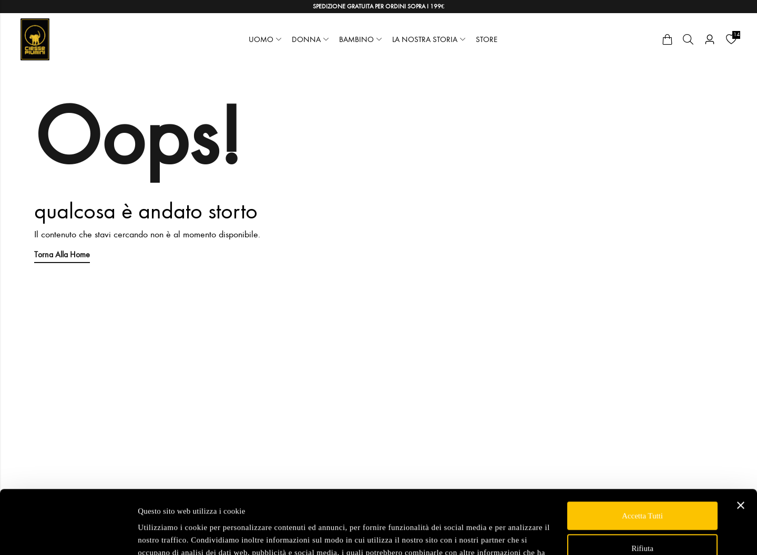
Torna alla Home (62, 254)
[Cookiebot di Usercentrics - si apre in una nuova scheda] (68, 534)
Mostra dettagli (162, 534)
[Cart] (667, 39)
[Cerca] (688, 39)
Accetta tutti (642, 456)
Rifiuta (642, 488)
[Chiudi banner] (740, 445)
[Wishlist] (731, 39)
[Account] (709, 39)
